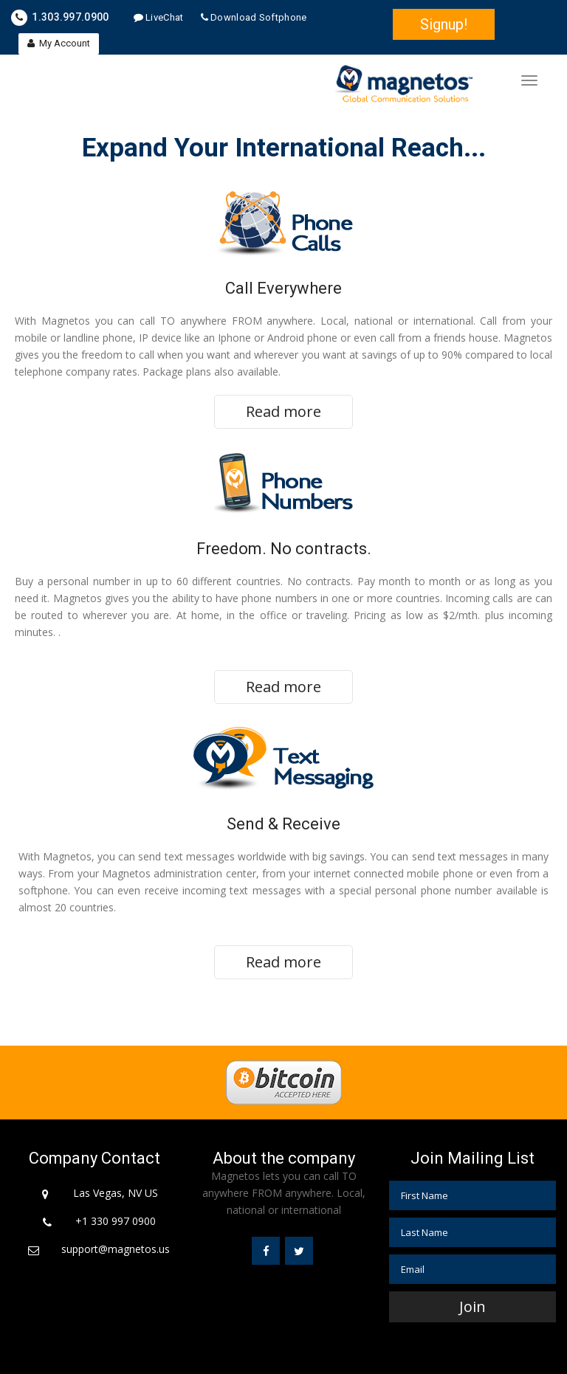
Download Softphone (254, 17)
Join (472, 1306)
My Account (58, 43)
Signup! (443, 24)
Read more (283, 411)
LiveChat (159, 17)
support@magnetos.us (115, 1249)
